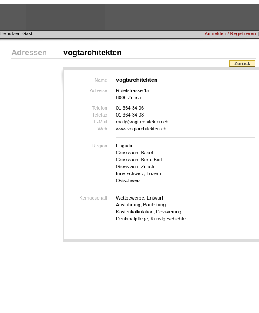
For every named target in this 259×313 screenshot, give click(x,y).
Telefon (99, 107)
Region (99, 145)
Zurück (242, 63)
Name (101, 80)
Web (102, 128)
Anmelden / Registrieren (230, 33)
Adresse (98, 90)
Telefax (99, 114)
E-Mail (100, 121)
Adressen (29, 52)
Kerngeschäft (93, 197)
